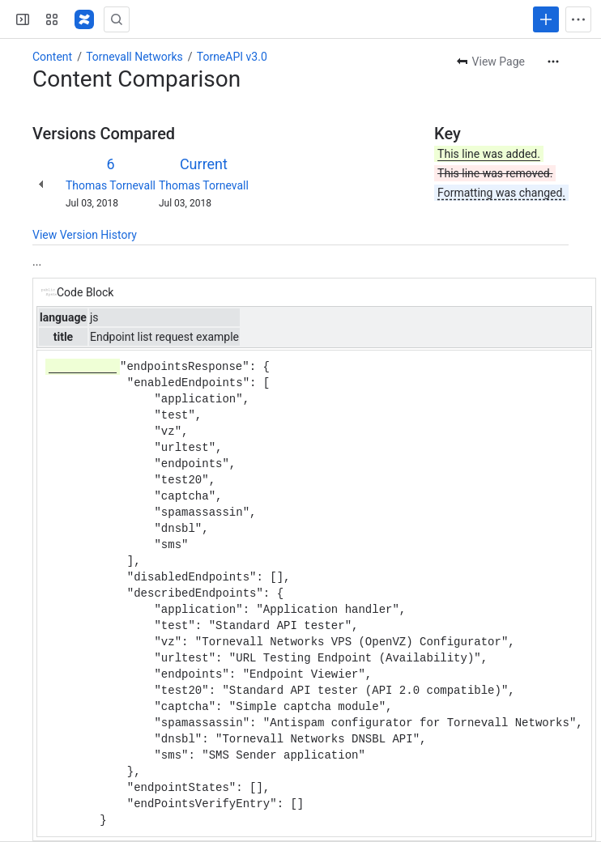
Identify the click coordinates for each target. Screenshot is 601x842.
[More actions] (553, 61)
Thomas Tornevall (111, 185)
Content (52, 56)
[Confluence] (84, 19)
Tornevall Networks (134, 56)
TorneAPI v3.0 (232, 56)
